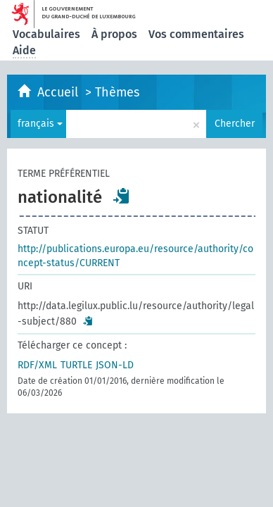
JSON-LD (115, 365)
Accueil (59, 92)
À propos (114, 34)
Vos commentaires (196, 34)
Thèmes (117, 92)
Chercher (235, 124)
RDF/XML (37, 365)
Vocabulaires (46, 34)
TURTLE (76, 365)
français (40, 124)
